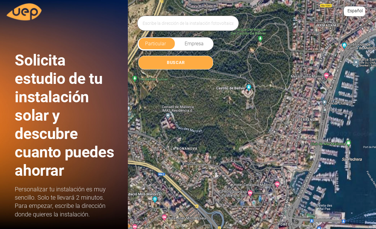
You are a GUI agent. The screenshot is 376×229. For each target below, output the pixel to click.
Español (355, 10)
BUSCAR (176, 62)
